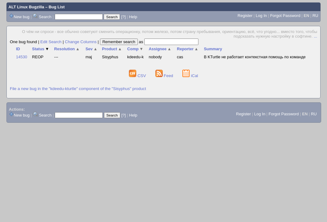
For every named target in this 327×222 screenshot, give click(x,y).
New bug (22, 16)
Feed (164, 75)
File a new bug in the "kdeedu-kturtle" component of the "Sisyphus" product (78, 88)
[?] (123, 16)
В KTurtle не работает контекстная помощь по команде (255, 57)
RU (315, 15)
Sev (92, 49)
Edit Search (51, 41)
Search (45, 16)
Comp (135, 49)
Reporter (187, 49)
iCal (190, 75)
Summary (213, 49)
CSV (138, 75)
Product (112, 49)
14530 (21, 57)
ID (18, 49)
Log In (261, 15)
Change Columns (81, 41)
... (315, 36)
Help (133, 16)
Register (244, 15)
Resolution (67, 49)
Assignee (160, 49)
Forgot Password (285, 15)
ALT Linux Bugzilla (26, 7)
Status (40, 49)
